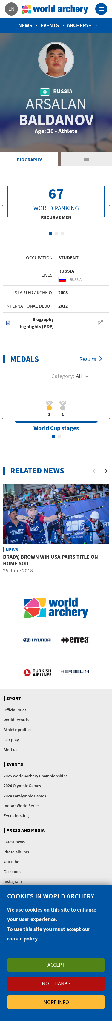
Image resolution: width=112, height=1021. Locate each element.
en (11, 8)
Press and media (25, 830)
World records (16, 719)
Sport (13, 698)
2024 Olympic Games (22, 785)
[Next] (106, 471)
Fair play (11, 739)
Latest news (14, 841)
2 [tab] (56, 233)
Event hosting (16, 815)
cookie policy (22, 938)
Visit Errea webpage (75, 639)
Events (49, 25)
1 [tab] (50, 233)
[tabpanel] (56, 201)
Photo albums (16, 852)
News (25, 25)
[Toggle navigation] (101, 9)
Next (108, 205)
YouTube (11, 861)
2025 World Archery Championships (35, 776)
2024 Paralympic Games (25, 795)
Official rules (15, 710)
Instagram (13, 881)
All (79, 375)
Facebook (12, 871)
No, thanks (56, 983)
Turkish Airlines (37, 672)
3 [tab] (62, 233)
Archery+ (79, 25)
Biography (29, 160)
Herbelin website (75, 672)
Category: (62, 375)
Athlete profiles (17, 729)
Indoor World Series (21, 805)
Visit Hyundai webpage (37, 639)
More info (56, 1002)
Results (87, 359)
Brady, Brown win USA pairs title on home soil (50, 560)
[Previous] (94, 471)
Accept (56, 964)
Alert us (10, 749)
